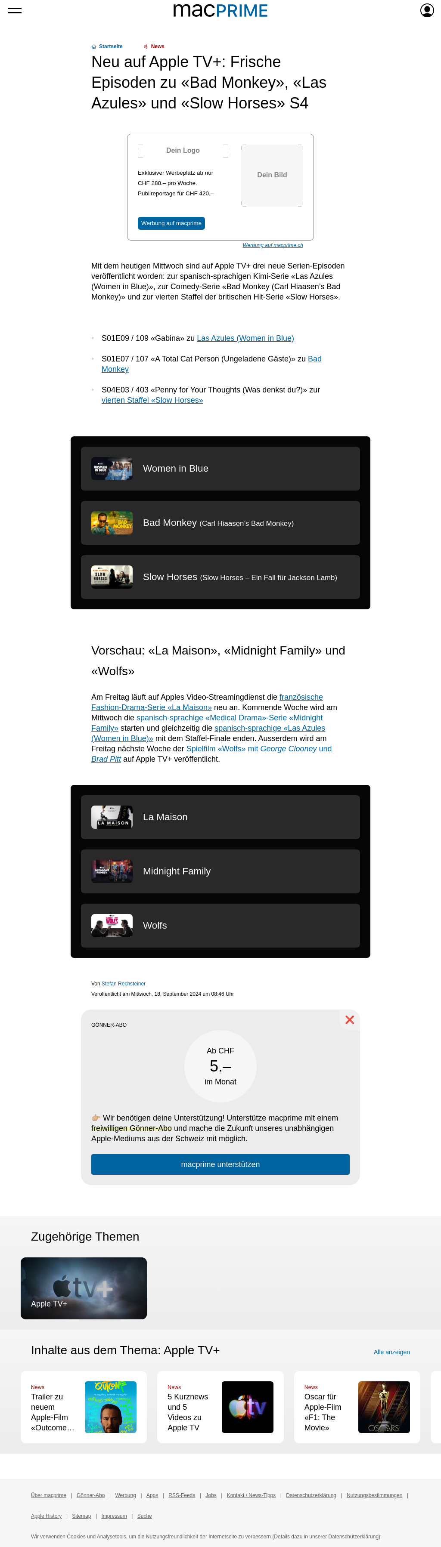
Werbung (125, 1495)
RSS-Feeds (181, 1495)
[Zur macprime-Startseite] (220, 10)
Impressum (114, 1516)
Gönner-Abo (91, 1495)
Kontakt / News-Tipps (251, 1495)
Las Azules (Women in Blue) (245, 338)
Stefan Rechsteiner (124, 984)
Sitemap (81, 1516)
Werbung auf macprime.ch (272, 245)
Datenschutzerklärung (311, 1495)
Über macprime (48, 1495)
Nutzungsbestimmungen (374, 1495)
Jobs (210, 1495)
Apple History (46, 1516)
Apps (152, 1495)
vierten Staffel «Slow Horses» (152, 400)
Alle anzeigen (392, 1352)
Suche (144, 1516)
